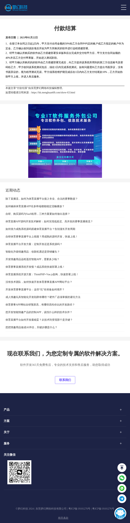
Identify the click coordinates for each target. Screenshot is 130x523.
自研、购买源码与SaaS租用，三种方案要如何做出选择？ (38, 214)
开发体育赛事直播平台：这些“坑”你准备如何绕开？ (35, 289)
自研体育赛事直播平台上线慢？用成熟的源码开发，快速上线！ (42, 236)
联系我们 (65, 380)
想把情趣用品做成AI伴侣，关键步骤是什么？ (31, 327)
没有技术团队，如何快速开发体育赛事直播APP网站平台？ (39, 282)
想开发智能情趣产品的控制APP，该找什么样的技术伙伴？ (39, 312)
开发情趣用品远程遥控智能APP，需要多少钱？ (32, 259)
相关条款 (63, 518)
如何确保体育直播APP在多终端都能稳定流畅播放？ (35, 206)
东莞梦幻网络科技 (41, 88)
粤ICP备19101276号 (79, 508)
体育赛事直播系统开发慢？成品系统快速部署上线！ (35, 266)
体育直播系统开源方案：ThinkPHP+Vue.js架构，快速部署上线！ (42, 274)
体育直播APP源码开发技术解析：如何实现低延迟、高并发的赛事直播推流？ (49, 221)
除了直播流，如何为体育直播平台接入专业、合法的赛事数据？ (42, 198)
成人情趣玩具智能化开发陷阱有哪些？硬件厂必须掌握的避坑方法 (43, 297)
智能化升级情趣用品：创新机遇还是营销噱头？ (33, 251)
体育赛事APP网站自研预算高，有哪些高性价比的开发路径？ (40, 304)
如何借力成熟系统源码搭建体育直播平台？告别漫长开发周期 (40, 229)
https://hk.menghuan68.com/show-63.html (53, 92)
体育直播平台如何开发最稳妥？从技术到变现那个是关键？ (39, 319)
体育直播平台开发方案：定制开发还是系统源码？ (34, 244)
